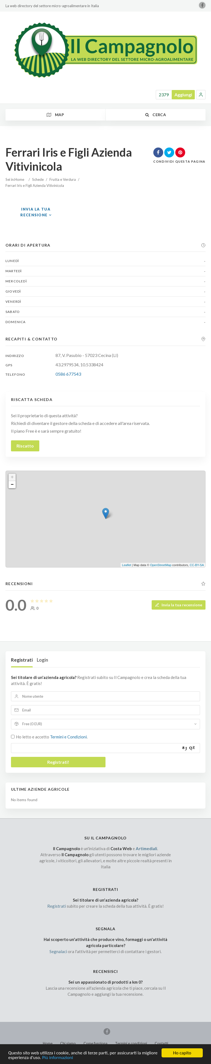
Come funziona (95, 1043)
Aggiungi (183, 94)
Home (19, 179)
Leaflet (126, 565)
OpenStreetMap (160, 565)
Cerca (155, 114)
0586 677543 (68, 374)
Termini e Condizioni (68, 736)
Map (55, 114)
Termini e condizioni (131, 1043)
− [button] (12, 484)
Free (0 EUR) (32, 724)
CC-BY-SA (197, 565)
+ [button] (12, 477)
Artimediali (146, 848)
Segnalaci (58, 951)
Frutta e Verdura (62, 179)
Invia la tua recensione (178, 604)
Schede (38, 179)
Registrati (22, 660)
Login (42, 660)
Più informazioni (57, 1060)
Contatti (161, 1043)
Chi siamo (68, 1043)
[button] (201, 94)
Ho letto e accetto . (52, 736)
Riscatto (25, 445)
